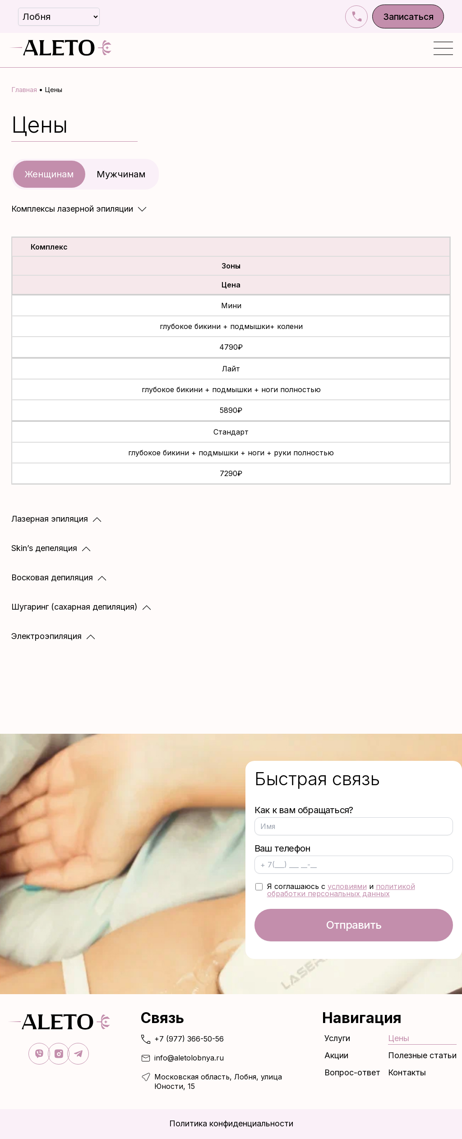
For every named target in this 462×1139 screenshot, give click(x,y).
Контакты (407, 1073)
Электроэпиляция (46, 635)
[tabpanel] (231, 422)
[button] (79, 208)
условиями (347, 885)
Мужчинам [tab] (121, 172)
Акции (336, 1055)
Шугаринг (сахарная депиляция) (74, 606)
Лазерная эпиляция (49, 518)
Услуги (339, 1038)
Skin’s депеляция (44, 547)
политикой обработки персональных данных (341, 889)
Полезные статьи (422, 1055)
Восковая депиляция (52, 576)
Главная (24, 89)
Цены (398, 1038)
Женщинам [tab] (49, 172)
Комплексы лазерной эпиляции (72, 207)
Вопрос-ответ (352, 1073)
